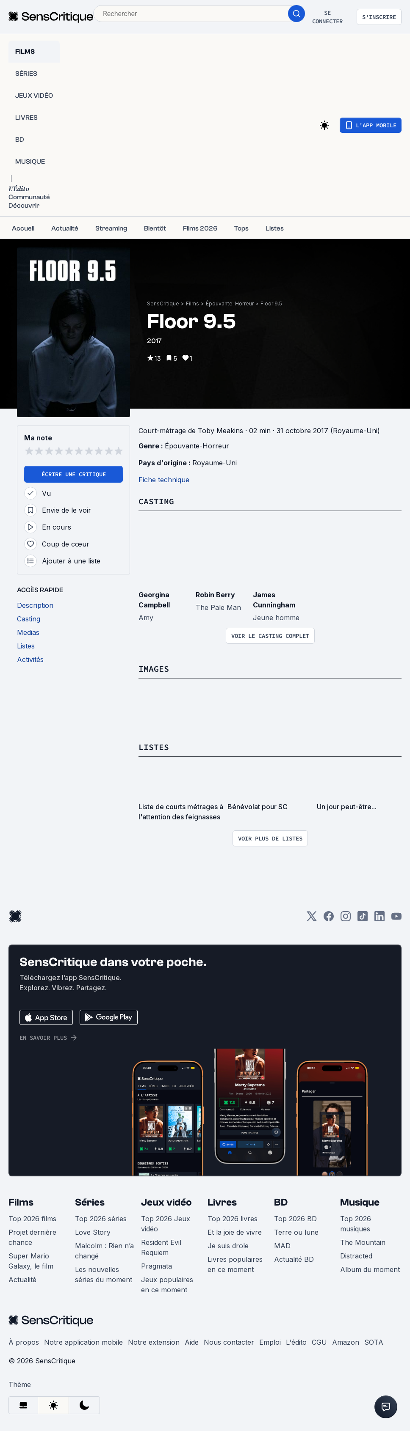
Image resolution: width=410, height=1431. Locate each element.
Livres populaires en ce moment (235, 1264)
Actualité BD (294, 1259)
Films (192, 303)
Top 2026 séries (101, 1218)
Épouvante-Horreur (230, 303)
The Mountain (362, 1242)
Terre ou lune (296, 1232)
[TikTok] (362, 919)
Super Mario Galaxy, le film (30, 1261)
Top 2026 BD (295, 1218)
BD (281, 1202)
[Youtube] (396, 919)
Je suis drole (228, 1245)
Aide (192, 1342)
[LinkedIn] (379, 919)
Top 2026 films (32, 1218)
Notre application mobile (83, 1342)
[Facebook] (329, 919)
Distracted (356, 1256)
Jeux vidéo (166, 1202)
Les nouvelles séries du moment (103, 1274)
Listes (154, 747)
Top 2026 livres (233, 1218)
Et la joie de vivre (235, 1232)
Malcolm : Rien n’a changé (104, 1250)
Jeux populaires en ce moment (167, 1284)
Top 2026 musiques (355, 1223)
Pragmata (156, 1266)
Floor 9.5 (271, 303)
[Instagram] (346, 919)
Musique (360, 1202)
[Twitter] (312, 919)
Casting (156, 501)
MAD (282, 1245)
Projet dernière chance (32, 1237)
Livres (222, 1202)
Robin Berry (215, 595)
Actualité (22, 1279)
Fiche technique (164, 479)
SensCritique (163, 303)
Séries (90, 1202)
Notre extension (154, 1342)
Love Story (93, 1232)
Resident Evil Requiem (161, 1247)
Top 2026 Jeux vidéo (165, 1223)
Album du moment (370, 1269)
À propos (23, 1342)
